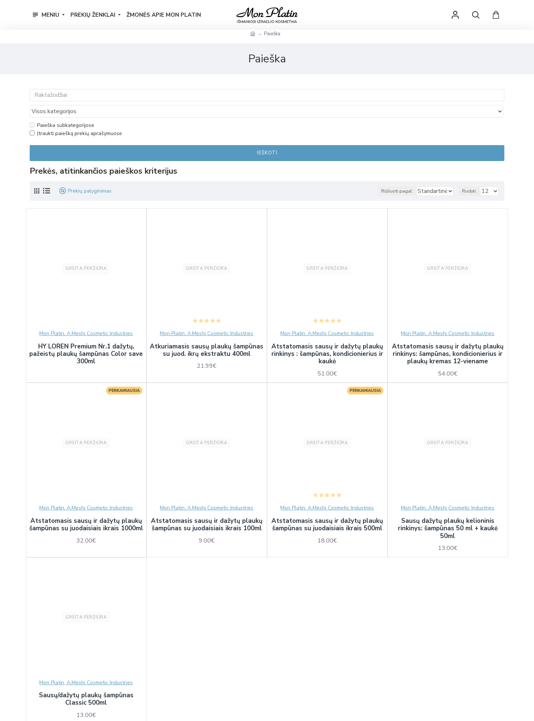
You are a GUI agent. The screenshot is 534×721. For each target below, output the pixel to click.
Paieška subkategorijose (62, 110)
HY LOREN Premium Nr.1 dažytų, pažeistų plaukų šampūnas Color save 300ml (86, 340)
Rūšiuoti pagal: (382, 177)
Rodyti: (472, 177)
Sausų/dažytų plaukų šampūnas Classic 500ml (86, 685)
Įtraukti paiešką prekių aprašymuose (76, 119)
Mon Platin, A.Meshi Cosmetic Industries (86, 319)
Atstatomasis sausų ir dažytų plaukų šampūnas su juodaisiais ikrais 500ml (327, 510)
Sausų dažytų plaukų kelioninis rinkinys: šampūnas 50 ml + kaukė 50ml (448, 514)
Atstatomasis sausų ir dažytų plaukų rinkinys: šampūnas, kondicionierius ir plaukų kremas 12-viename (448, 340)
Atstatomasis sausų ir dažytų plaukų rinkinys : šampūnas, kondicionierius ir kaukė (327, 340)
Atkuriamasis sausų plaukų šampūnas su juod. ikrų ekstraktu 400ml (206, 336)
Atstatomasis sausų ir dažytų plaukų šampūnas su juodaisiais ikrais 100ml (207, 510)
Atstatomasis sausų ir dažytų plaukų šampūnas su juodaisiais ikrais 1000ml (86, 510)
